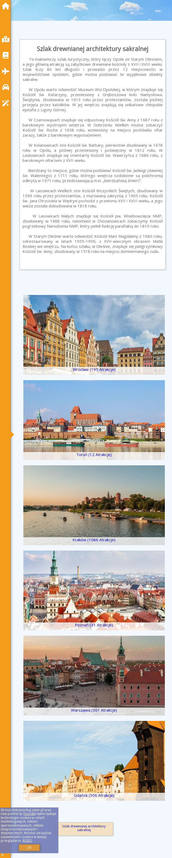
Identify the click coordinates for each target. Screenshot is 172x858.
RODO (27, 840)
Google (29, 813)
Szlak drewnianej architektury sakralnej (84, 828)
